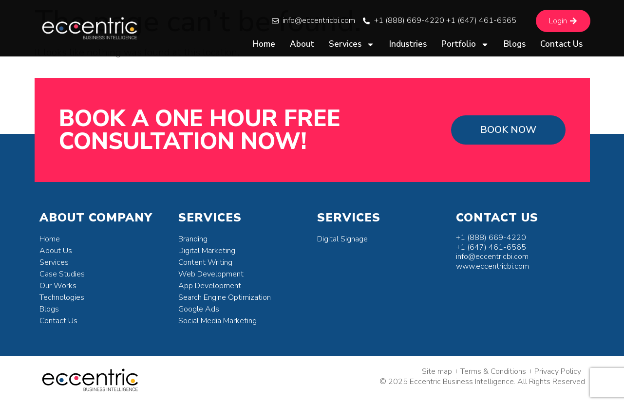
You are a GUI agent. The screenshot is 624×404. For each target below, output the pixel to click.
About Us (55, 250)
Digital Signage (342, 239)
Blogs (515, 44)
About (302, 44)
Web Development (211, 274)
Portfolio (465, 44)
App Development (209, 285)
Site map (437, 371)
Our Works (57, 285)
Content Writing (205, 262)
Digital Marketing (206, 250)
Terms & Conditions (493, 371)
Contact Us (561, 44)
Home (264, 44)
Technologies (61, 297)
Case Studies (62, 274)
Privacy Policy (557, 371)
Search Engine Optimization (224, 297)
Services (352, 44)
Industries (408, 44)
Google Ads (198, 309)
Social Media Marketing (217, 320)
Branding (193, 239)
